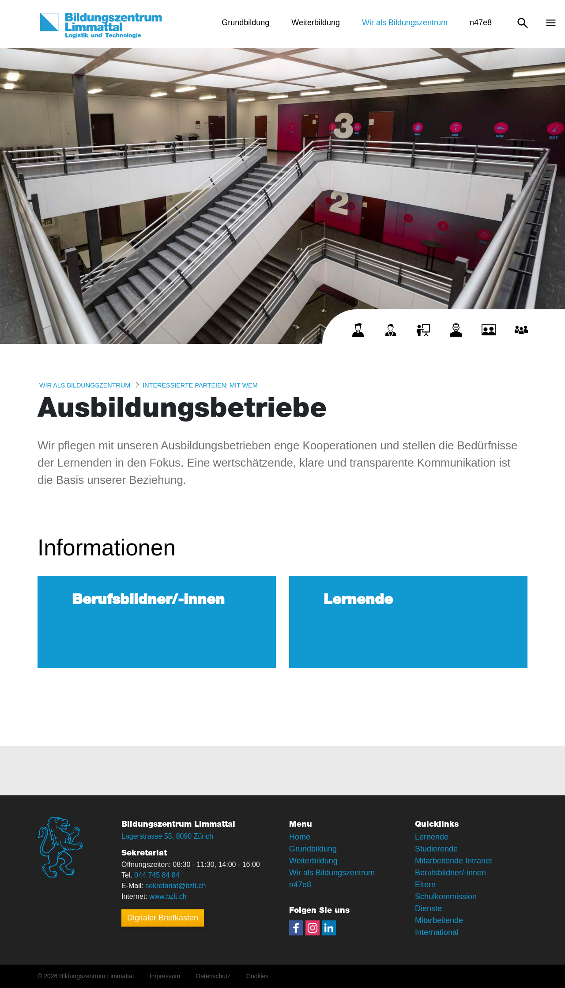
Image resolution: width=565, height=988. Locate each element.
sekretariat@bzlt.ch (175, 885)
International (437, 932)
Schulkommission (446, 896)
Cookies (257, 976)
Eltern (425, 884)
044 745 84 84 (156, 875)
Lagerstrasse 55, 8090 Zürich (167, 836)
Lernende (431, 836)
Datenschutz (213, 976)
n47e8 (300, 884)
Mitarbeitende (439, 920)
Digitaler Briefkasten (162, 917)
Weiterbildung (313, 860)
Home (299, 836)
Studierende (436, 848)
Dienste (428, 908)
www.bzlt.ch (167, 896)
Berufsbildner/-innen (450, 872)
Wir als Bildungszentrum (84, 385)
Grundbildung (313, 848)
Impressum (165, 976)
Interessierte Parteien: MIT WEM (200, 385)
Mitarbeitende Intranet (453, 860)
